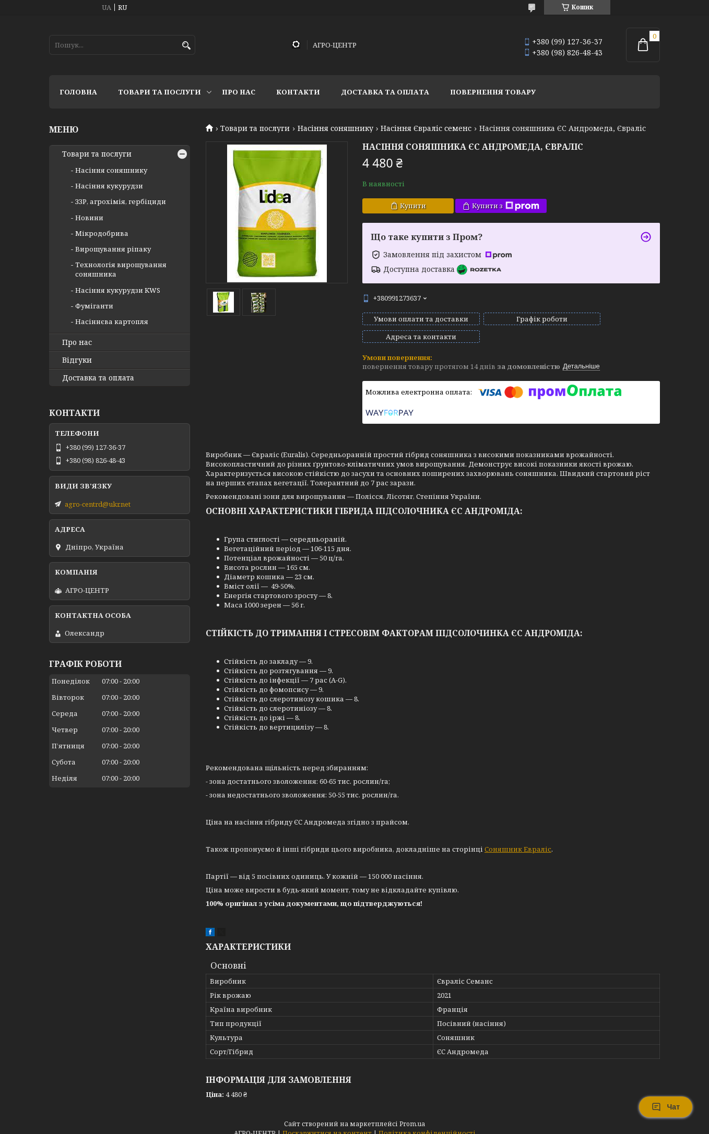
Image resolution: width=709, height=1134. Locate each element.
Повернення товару (493, 92)
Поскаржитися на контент (327, 1123)
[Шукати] (186, 46)
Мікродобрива (101, 233)
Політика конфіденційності (427, 1123)
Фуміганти (94, 306)
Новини (89, 217)
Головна (78, 92)
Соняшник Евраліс (518, 839)
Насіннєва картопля (111, 321)
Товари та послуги (159, 92)
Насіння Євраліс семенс (426, 128)
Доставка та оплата (385, 92)
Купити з (505, 206)
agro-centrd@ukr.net (98, 504)
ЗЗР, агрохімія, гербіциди (120, 201)
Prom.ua (412, 1114)
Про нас (238, 92)
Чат (666, 1107)
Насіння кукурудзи (109, 185)
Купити (413, 205)
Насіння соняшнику (335, 128)
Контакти (298, 92)
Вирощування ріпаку (113, 249)
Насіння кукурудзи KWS (117, 290)
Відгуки (77, 360)
